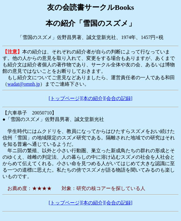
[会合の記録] (118, 98)
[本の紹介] (93, 98)
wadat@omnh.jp (23, 84)
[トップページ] (65, 98)
